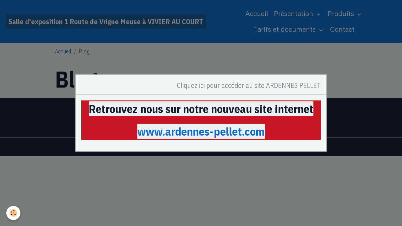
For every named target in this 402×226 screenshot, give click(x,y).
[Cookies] (13, 213)
